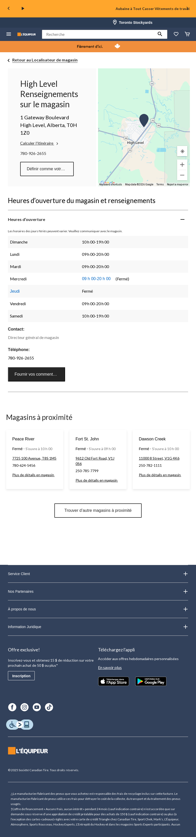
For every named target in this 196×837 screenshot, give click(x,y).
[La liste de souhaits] (176, 34)
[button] (160, 34)
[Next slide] (187, 9)
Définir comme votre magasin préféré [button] (50, 169)
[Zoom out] (182, 175)
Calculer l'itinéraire (39, 143)
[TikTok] (49, 707)
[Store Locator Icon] (114, 22)
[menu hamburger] (8, 34)
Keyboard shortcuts (110, 184)
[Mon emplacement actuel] (182, 151)
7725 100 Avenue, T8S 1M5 (34, 458)
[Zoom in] (182, 165)
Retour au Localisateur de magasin (45, 59)
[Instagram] (24, 707)
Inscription (21, 676)
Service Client (98, 573)
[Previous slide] (8, 9)
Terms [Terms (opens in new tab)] (160, 184)
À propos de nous (98, 609)
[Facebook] (12, 707)
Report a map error (177, 184)
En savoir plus (110, 667)
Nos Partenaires (98, 591)
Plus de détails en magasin (33, 475)
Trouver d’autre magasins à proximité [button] (98, 510)
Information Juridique (98, 626)
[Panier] (187, 34)
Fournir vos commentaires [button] (38, 374)
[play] (23, 9)
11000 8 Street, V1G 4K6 (159, 458)
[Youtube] (37, 707)
